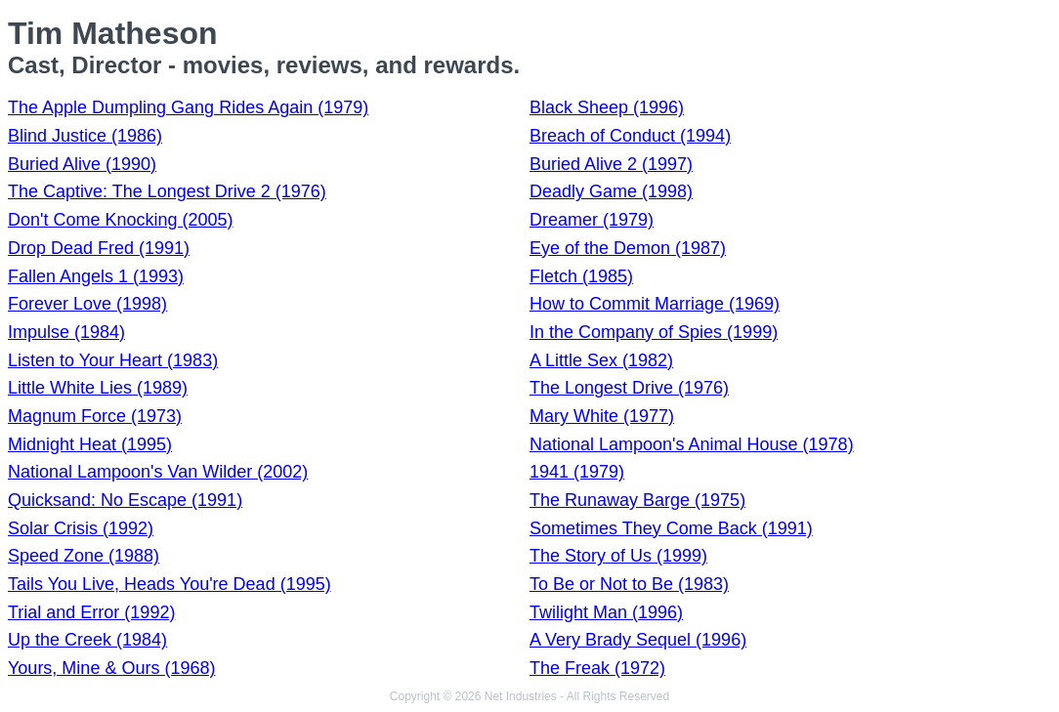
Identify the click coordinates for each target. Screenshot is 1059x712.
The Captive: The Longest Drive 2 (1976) (167, 191)
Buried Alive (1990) (82, 164)
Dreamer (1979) (592, 220)
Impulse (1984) (66, 332)
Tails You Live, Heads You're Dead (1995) (169, 584)
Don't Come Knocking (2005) (120, 220)
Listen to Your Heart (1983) (113, 360)
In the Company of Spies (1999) (654, 332)
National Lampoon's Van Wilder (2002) (158, 472)
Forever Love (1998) (87, 304)
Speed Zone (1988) (83, 555)
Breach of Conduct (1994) (630, 136)
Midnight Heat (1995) (90, 444)
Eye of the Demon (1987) (628, 248)
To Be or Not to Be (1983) (629, 584)
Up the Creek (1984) (87, 639)
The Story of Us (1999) (618, 555)
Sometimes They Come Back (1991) (671, 528)
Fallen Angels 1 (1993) (96, 276)
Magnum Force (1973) (95, 416)
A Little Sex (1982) (601, 360)
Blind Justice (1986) (85, 136)
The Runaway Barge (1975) (637, 500)
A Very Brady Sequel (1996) (638, 639)
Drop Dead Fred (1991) (99, 248)
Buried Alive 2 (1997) (611, 164)
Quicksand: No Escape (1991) (125, 500)
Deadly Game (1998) (611, 191)
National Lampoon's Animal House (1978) (692, 444)
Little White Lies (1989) (98, 388)
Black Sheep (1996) (607, 107)
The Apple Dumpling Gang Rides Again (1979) (188, 107)
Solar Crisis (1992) (80, 528)
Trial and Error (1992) (91, 612)
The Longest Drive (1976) (629, 388)
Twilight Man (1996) (606, 612)
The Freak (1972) (597, 668)
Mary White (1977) (602, 416)
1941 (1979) (577, 472)
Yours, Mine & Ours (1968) (111, 668)
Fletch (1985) (581, 276)
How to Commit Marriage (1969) (655, 304)
